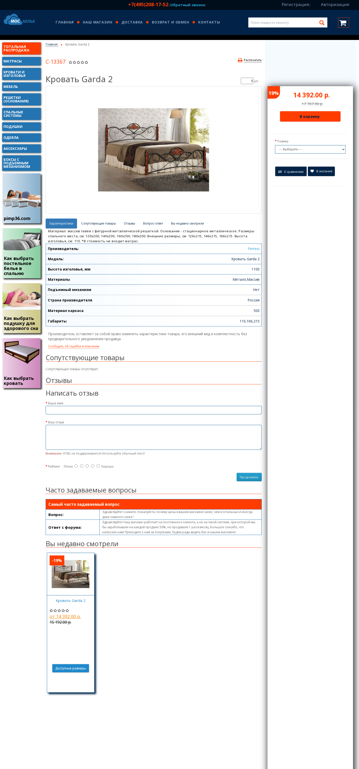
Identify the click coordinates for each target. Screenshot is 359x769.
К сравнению (291, 172)
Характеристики (61, 223)
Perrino (254, 248)
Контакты (209, 22)
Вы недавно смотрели (187, 223)
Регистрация (295, 4)
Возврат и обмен (170, 22)
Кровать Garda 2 (71, 600)
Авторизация (335, 4)
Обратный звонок (187, 4)
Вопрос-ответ (153, 223)
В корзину (310, 116)
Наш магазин (97, 22)
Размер (282, 141)
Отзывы (129, 223)
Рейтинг (54, 466)
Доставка (132, 22)
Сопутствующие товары (98, 223)
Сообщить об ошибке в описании (73, 346)
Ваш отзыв (56, 422)
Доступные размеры (70, 668)
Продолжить (249, 477)
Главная (65, 22)
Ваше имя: (56, 403)
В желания (321, 171)
